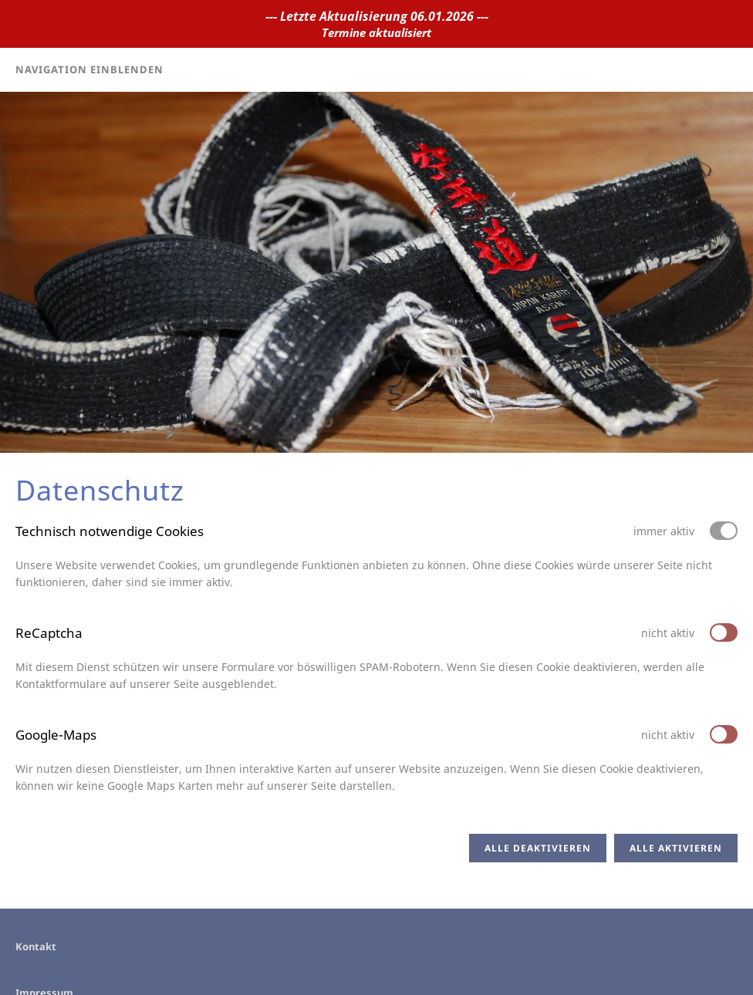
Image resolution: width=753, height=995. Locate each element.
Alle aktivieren (676, 848)
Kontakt (35, 946)
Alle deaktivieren (538, 848)
